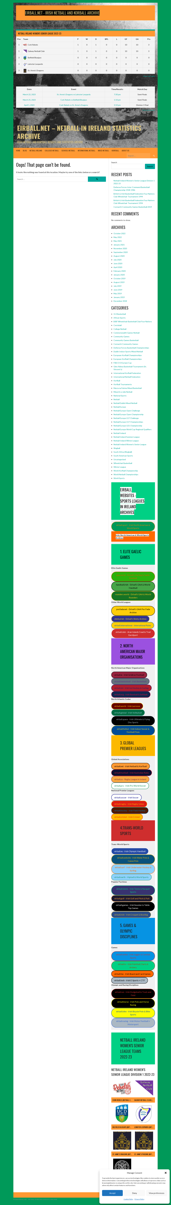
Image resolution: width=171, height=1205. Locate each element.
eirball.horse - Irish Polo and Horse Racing (133, 1003)
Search (114, 162)
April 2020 (118, 267)
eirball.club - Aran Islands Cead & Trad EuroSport (133, 633)
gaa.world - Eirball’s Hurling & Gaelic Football (133, 576)
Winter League (120, 467)
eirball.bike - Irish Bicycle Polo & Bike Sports (133, 1013)
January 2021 (119, 245)
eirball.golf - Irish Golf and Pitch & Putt (131, 898)
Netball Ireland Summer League (127, 437)
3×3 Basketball (120, 314)
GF (126, 39)
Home (18, 150)
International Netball (86, 150)
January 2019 (119, 297)
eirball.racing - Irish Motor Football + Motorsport (133, 1023)
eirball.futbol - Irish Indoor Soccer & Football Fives (133, 730)
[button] (165, 1172)
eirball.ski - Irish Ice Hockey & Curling (131, 688)
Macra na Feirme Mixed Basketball (128, 388)
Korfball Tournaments (123, 384)
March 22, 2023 (29, 94)
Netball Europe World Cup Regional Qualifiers (132, 429)
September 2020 (121, 252)
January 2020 (119, 275)
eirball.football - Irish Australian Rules (131, 772)
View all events (148, 110)
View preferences (156, 1193)
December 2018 (120, 301)
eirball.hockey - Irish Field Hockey (129, 810)
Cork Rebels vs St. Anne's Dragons (73, 105)
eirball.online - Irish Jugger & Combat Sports (133, 956)
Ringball (117, 448)
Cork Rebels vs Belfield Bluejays (74, 100)
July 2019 (117, 286)
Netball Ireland (36, 150)
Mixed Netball (103, 150)
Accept (112, 1193)
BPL (106, 39)
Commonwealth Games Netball (126, 333)
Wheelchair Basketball (123, 463)
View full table (149, 76)
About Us (125, 150)
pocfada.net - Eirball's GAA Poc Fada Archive (133, 611)
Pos (19, 39)
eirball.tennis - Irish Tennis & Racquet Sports (133, 890)
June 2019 (118, 290)
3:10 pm (117, 105)
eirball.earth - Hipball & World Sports (131, 877)
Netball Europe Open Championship (128, 414)
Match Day (142, 89)
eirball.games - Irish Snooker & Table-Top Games (133, 906)
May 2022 (118, 237)
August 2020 (119, 256)
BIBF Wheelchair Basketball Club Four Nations (133, 321)
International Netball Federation (127, 377)
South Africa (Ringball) (123, 452)
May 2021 (118, 241)
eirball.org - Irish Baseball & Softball (130, 694)
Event (73, 89)
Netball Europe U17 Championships (128, 422)
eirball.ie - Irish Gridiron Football (129, 675)
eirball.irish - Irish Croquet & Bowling (131, 914)
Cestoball (118, 325)
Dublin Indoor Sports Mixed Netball (128, 351)
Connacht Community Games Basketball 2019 (133, 207)
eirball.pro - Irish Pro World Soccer (130, 785)
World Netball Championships (126, 474)
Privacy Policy (139, 1199)
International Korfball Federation (127, 373)
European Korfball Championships (128, 355)
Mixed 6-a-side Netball (123, 392)
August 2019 (119, 282)
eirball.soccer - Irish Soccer (126, 797)
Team (25, 39)
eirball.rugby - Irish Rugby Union (129, 804)
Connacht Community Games (126, 344)
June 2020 (118, 263)
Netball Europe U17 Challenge (126, 418)
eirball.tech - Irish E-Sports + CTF (129, 980)
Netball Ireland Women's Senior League (130, 444)
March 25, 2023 (29, 100)
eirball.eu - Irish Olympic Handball (129, 851)
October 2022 (119, 233)
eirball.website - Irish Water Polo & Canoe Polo (133, 859)
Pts (148, 39)
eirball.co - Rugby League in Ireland (130, 779)
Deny (134, 1193)
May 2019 (118, 293)
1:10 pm (117, 100)
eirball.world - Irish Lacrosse (127, 706)
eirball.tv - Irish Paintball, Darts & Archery (133, 966)
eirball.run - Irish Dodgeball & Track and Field (133, 993)
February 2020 (120, 271)
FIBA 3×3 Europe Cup (123, 363)
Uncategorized (120, 459)
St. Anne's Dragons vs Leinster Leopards (74, 94)
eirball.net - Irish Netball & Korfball (130, 766)
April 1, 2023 (29, 105)
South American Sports (123, 456)
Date (29, 89)
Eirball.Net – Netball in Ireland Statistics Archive (79, 132)
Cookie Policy (128, 1199)
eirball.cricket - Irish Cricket (127, 817)
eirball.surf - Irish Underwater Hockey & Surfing (133, 869)
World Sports (119, 478)
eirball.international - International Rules (132, 625)
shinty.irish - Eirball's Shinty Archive (130, 619)
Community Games (121, 336)
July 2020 (117, 260)
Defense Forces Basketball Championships (131, 348)
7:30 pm (117, 94)
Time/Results (117, 89)
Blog (25, 150)
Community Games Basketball (126, 340)
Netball (117, 399)
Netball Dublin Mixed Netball (125, 403)
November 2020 (120, 248)
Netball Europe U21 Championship (128, 425)
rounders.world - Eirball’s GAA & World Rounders (133, 596)
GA (137, 39)
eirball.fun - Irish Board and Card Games (132, 974)
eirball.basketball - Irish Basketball (130, 681)
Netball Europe (120, 407)
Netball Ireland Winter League (126, 441)
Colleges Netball (52, 150)
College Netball (120, 329)
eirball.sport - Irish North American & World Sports (133, 526)
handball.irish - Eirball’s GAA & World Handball (133, 586)
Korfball (115, 150)
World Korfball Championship (126, 471)
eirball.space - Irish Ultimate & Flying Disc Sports (133, 721)
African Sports (120, 318)
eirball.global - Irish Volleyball (128, 712)
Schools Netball (68, 150)
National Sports (120, 395)
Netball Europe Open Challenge (127, 410)
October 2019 (119, 278)
